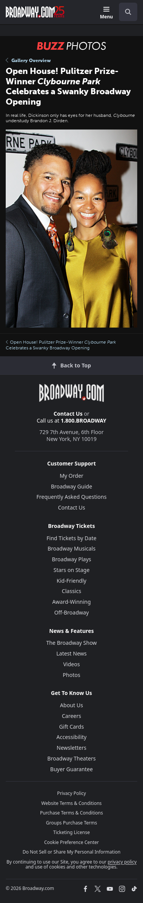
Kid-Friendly (72, 580)
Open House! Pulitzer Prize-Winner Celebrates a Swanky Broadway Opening (61, 344)
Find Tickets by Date (71, 538)
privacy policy (122, 862)
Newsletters (72, 747)
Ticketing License (71, 832)
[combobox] (125, 12)
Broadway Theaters (71, 758)
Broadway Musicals (72, 548)
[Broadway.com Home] (35, 12)
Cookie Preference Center (71, 842)
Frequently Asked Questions (72, 496)
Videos (71, 664)
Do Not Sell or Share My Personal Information (71, 852)
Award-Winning (71, 601)
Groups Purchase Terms (71, 822)
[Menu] (106, 13)
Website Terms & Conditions (71, 803)
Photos (71, 674)
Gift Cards (71, 726)
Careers (71, 715)
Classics (71, 591)
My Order (71, 475)
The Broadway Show (71, 642)
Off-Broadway (71, 612)
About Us (71, 705)
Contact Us (68, 413)
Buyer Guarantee (71, 769)
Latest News (71, 653)
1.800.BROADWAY (83, 420)
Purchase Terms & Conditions (71, 813)
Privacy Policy (71, 793)
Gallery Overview (28, 60)
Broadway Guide (71, 486)
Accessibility (71, 737)
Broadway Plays (71, 559)
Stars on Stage (71, 570)
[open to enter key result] (128, 12)
